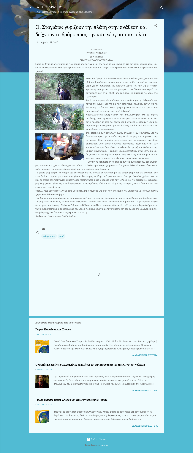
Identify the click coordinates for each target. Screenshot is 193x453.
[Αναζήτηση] (162, 8)
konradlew (104, 445)
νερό (61, 236)
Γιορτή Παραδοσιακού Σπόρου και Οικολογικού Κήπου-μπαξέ (71, 400)
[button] (156, 25)
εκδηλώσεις (49, 236)
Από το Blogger (96, 439)
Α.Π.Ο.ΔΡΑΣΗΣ (49, 7)
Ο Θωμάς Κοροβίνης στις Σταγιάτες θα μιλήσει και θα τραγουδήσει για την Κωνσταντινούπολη (90, 365)
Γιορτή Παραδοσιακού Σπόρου (53, 329)
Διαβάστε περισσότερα (145, 355)
